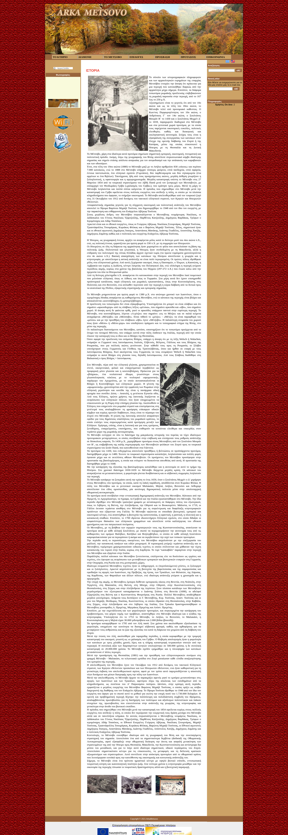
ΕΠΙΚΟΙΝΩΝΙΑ (215, 56)
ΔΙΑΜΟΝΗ (84, 56)
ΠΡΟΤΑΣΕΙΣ (188, 56)
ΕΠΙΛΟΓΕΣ (136, 56)
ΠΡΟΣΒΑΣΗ (162, 56)
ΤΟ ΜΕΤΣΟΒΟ (113, 56)
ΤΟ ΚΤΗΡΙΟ (60, 56)
